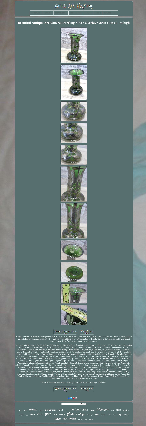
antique (75, 409)
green (33, 409)
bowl (114, 415)
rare (55, 414)
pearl (25, 410)
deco (32, 414)
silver (40, 414)
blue (112, 410)
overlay (66, 410)
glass (70, 414)
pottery (89, 415)
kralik (26, 415)
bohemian (50, 409)
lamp (97, 414)
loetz (85, 409)
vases (91, 419)
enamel (92, 410)
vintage (80, 414)
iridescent (103, 409)
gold (48, 414)
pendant (126, 410)
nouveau (69, 418)
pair (86, 419)
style (118, 409)
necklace (41, 410)
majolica (80, 419)
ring (120, 415)
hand (103, 414)
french (62, 414)
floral (60, 410)
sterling (109, 415)
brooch (126, 415)
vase (57, 418)
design (21, 415)
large (20, 410)
